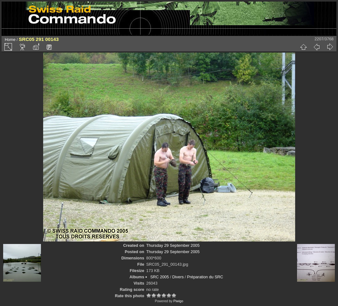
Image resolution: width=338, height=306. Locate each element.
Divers (178, 277)
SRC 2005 (159, 277)
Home (10, 39)
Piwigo (178, 301)
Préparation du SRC (205, 277)
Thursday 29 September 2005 (172, 245)
